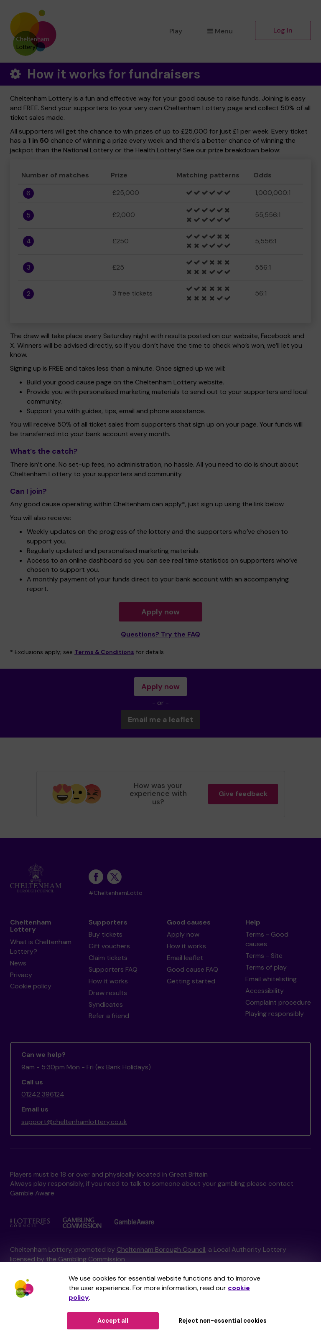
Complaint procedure (278, 1002)
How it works (108, 981)
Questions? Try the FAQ (160, 634)
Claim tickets (108, 957)
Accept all (112, 1320)
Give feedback (243, 793)
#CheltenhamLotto (116, 893)
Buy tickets (105, 934)
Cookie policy (30, 986)
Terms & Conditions (104, 652)
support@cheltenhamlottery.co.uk (74, 1121)
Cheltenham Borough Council (161, 1249)
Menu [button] (220, 31)
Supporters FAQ (113, 969)
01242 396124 (42, 1094)
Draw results (108, 992)
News (18, 963)
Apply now (160, 612)
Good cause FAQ (192, 969)
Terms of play (266, 967)
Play (175, 31)
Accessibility (264, 990)
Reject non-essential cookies (222, 1320)
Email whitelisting (271, 979)
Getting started (191, 981)
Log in (283, 30)
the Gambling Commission (85, 1259)
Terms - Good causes (266, 939)
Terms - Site (264, 955)
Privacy (21, 974)
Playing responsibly (274, 1013)
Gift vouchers (109, 946)
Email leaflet (185, 957)
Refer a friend (109, 1015)
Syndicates (106, 1004)
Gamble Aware (32, 1193)
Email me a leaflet (160, 720)
